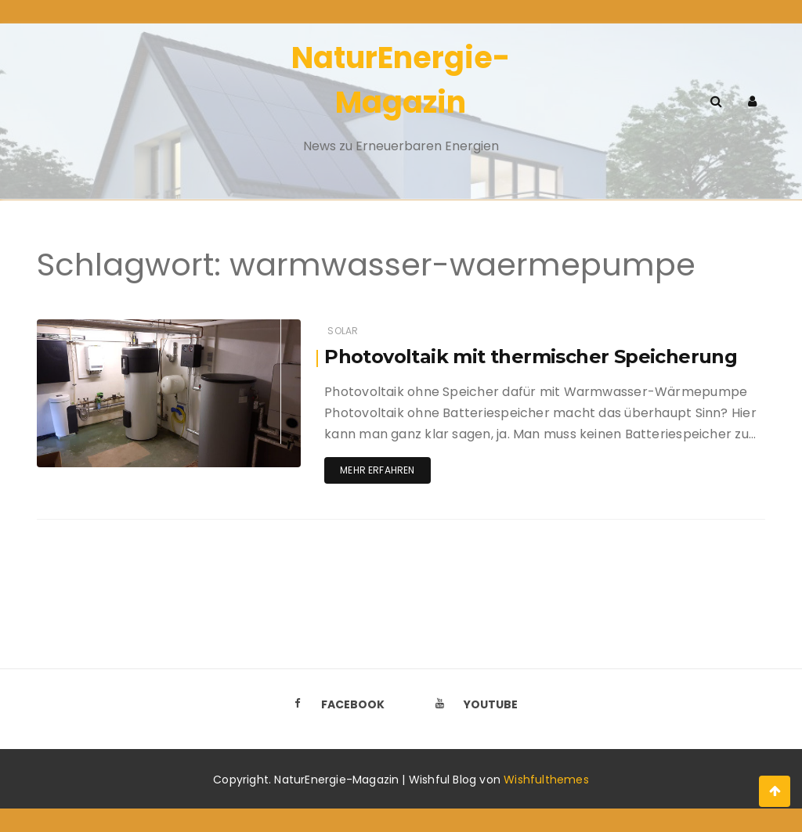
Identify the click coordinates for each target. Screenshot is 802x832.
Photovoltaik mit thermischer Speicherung (530, 356)
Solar (342, 330)
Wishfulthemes (546, 779)
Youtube (472, 703)
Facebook (334, 703)
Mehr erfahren (377, 470)
